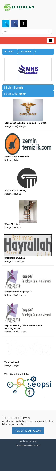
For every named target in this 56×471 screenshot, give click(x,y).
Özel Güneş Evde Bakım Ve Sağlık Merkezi (25, 123)
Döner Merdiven (12, 224)
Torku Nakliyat (11, 362)
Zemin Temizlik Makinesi (16, 157)
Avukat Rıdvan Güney (15, 190)
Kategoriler (26, 51)
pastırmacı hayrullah (14, 258)
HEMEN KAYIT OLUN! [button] (27, 430)
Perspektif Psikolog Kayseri (18, 291)
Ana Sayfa (9, 51)
